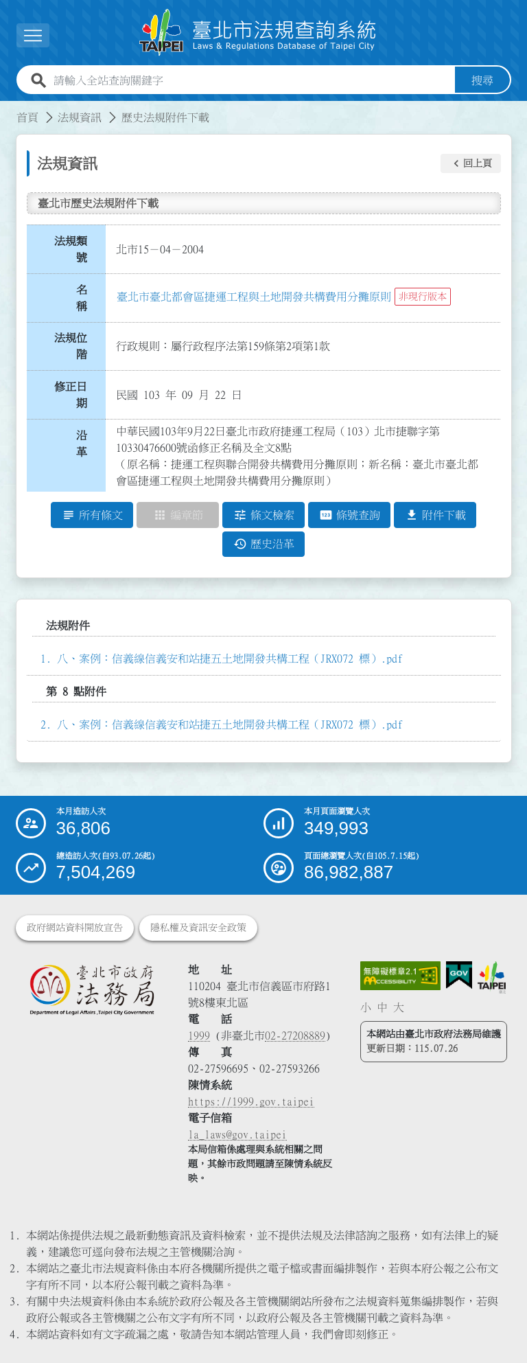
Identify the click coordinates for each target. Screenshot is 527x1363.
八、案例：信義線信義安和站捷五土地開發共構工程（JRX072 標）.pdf (230, 658)
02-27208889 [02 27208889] (295, 1035)
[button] (471, 163)
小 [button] (365, 1007)
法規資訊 (80, 117)
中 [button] (382, 1007)
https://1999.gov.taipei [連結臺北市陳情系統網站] (251, 1101)
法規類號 (70, 249)
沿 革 (85, 443)
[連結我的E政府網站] (459, 975)
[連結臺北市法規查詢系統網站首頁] (258, 32)
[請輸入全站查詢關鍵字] (251, 80)
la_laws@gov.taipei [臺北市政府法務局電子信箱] (237, 1134)
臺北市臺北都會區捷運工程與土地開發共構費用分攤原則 (254, 296)
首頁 (27, 117)
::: (8, 109)
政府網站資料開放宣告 (75, 927)
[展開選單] (32, 35)
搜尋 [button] (482, 80)
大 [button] (398, 1007)
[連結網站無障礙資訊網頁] (400, 975)
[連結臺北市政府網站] (492, 977)
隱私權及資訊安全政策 (198, 927)
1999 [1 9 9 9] (199, 1035)
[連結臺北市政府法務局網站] (91, 989)
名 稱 (85, 298)
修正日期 (70, 395)
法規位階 (70, 346)
